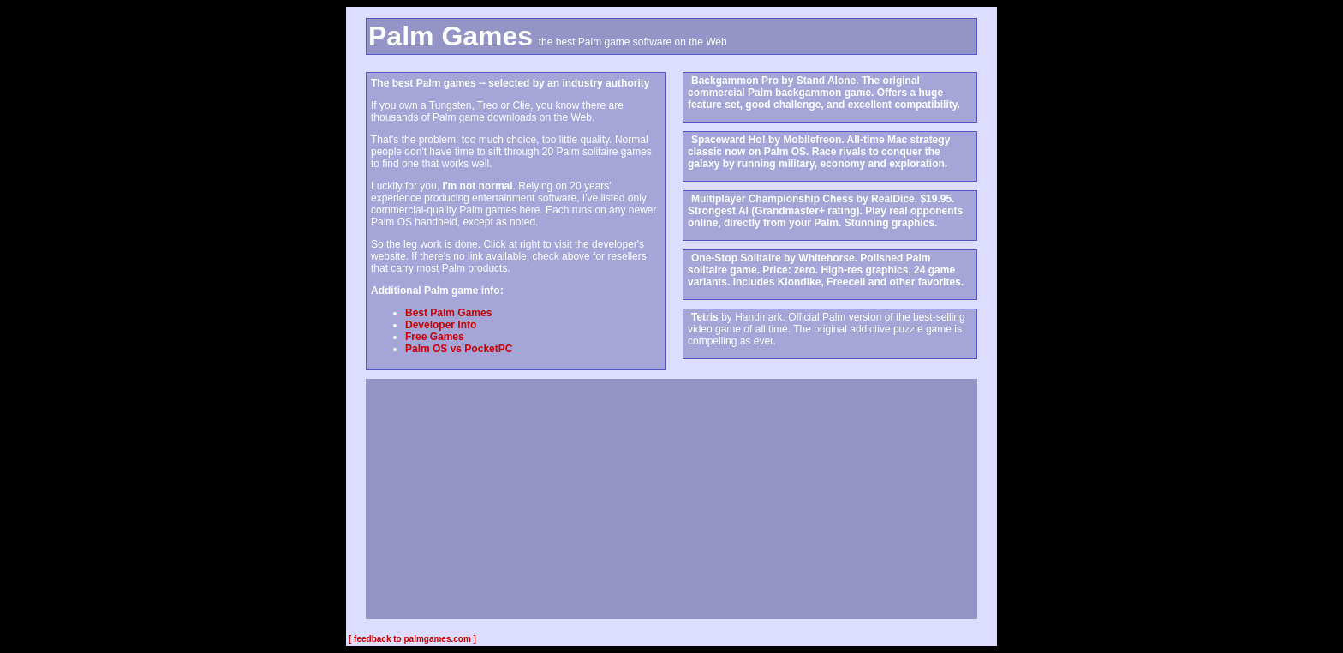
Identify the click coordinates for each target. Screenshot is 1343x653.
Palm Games (450, 36)
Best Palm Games (448, 313)
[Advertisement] (671, 499)
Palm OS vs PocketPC (458, 349)
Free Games (434, 337)
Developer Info (440, 325)
